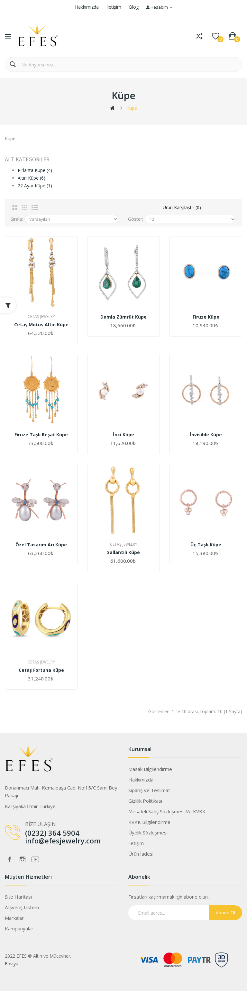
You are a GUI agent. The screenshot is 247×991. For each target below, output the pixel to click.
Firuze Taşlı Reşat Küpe (41, 435)
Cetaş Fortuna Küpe (41, 670)
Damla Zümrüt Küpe (123, 317)
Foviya (11, 964)
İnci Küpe (123, 435)
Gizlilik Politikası (145, 801)
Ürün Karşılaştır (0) (182, 207)
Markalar (14, 918)
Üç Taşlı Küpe (205, 545)
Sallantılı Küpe (123, 552)
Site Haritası (18, 896)
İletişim (113, 7)
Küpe (131, 108)
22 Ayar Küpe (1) (35, 186)
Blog (134, 7)
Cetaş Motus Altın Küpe (41, 325)
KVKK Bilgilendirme (149, 822)
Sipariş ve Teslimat (149, 790)
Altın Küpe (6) (31, 178)
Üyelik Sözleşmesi (148, 832)
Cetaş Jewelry (41, 316)
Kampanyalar (19, 928)
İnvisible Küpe (206, 435)
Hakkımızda (87, 7)
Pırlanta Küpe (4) (35, 170)
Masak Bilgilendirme (150, 769)
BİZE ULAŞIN (40, 824)
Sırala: (17, 219)
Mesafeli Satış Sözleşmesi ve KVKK (167, 811)
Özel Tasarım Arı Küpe (41, 545)
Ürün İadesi (140, 853)
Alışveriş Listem (22, 907)
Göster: (135, 219)
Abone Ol (225, 913)
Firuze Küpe (206, 317)
